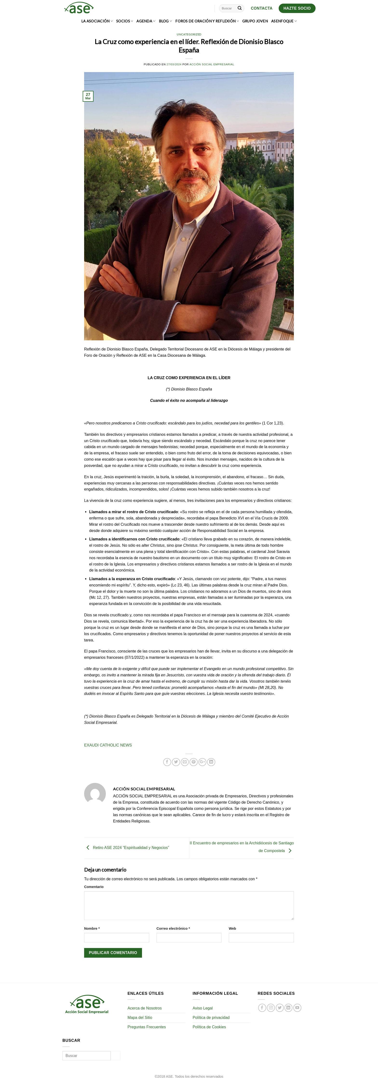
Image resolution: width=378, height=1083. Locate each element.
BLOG (165, 21)
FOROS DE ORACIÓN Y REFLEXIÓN (207, 21)
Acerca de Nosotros (145, 1008)
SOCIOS (124, 21)
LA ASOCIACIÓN (97, 21)
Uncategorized (189, 34)
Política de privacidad (211, 1017)
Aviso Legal (203, 1008)
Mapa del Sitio (140, 1017)
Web (232, 928)
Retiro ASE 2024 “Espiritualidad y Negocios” (126, 847)
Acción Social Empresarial (211, 64)
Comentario (94, 887)
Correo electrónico (173, 928)
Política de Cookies (209, 1027)
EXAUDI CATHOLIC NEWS (108, 745)
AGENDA (145, 21)
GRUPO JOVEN (255, 21)
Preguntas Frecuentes (147, 1027)
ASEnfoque (284, 21)
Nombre (92, 928)
